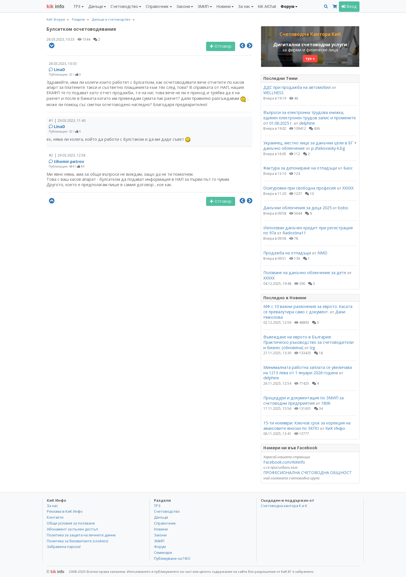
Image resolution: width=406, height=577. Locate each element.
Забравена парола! (64, 546)
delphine (307, 123)
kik (55, 571)
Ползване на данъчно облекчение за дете (304, 272)
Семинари (163, 552)
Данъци (161, 517)
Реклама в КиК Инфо (65, 511)
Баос (348, 168)
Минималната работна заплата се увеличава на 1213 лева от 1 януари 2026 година (307, 370)
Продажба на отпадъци (287, 253)
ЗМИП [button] (203, 6)
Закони (160, 535)
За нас (52, 505)
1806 (325, 403)
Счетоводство (167, 511)
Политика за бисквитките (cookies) (77, 540)
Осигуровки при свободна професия (299, 188)
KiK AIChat (267, 6)
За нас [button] (244, 6)
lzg (312, 347)
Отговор (220, 46)
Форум (160, 546)
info (55, 6)
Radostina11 (294, 232)
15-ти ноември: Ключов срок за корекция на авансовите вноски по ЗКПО (306, 425)
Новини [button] (224, 6)
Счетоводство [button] (124, 6)
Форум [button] (287, 6)
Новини (161, 529)
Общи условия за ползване (71, 523)
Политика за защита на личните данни (81, 535)
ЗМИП (159, 540)
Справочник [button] (157, 6)
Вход (349, 6)
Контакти (55, 517)
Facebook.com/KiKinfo (284, 462)
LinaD (59, 69)
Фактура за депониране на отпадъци (300, 168)
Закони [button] (183, 6)
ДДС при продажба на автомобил (297, 87)
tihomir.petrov (69, 161)
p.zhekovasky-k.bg (328, 148)
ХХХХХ (348, 188)
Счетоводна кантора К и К (284, 505)
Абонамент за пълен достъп (72, 529)
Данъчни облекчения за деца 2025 (297, 207)
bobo (343, 207)
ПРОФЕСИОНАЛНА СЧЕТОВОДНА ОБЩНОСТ (307, 472)
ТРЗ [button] (76, 6)
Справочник (165, 523)
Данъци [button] (95, 6)
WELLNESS (273, 92)
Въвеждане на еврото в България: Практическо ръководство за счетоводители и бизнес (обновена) (308, 342)
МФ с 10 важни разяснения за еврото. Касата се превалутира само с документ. (307, 309)
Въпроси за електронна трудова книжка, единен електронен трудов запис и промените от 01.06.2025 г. (309, 117)
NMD (322, 253)
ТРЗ (157, 505)
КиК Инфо (335, 428)
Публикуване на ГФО (172, 558)
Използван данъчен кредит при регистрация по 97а (308, 230)
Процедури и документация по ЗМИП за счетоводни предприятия (303, 400)
